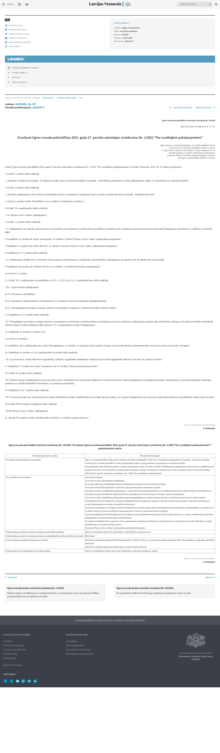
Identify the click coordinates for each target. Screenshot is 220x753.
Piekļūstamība (10, 653)
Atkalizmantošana (75, 645)
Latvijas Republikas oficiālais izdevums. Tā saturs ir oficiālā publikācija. (110, 620)
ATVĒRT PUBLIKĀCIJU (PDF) (19, 511)
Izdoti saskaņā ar (19, 559)
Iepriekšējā (12, 577)
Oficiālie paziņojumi (76, 634)
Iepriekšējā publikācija (183, 28)
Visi (80, 18)
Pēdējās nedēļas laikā (66, 18)
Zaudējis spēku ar (19, 550)
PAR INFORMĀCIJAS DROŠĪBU (20, 520)
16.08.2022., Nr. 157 (25, 25)
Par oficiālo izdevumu (13, 645)
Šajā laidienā (48, 18)
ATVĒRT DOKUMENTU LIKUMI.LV (25, 545)
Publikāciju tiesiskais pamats (80, 653)
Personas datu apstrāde (14, 649)
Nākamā (209, 577)
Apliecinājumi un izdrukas (78, 649)
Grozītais (16, 555)
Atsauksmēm (9, 657)
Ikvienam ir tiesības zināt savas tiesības (196, 657)
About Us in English (12, 664)
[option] (55, 592)
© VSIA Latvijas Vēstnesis (16, 634)
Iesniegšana (72, 640)
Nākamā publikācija (204, 28)
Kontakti (7, 640)
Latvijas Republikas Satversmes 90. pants (196, 653)
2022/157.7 (38, 28)
